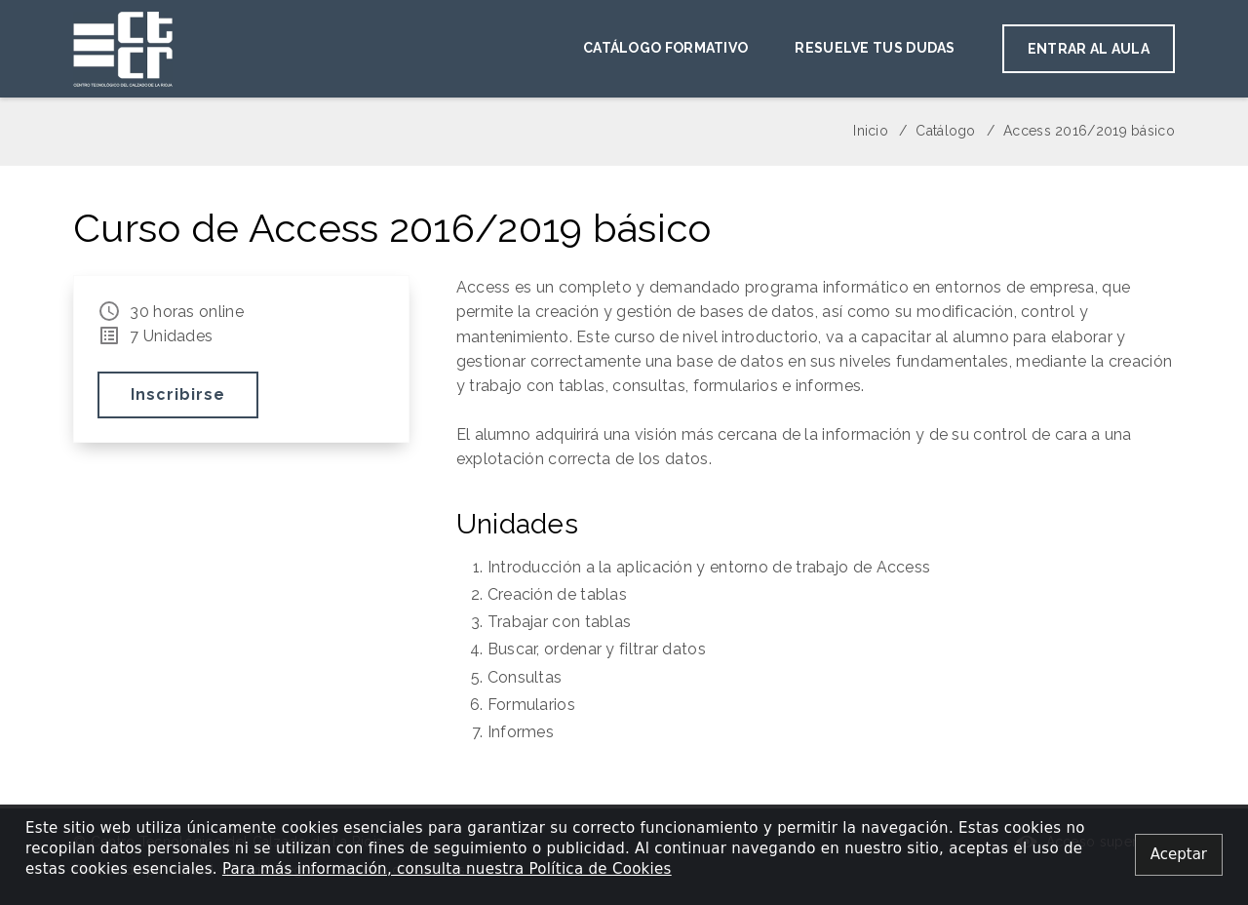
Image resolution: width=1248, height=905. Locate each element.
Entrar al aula (1089, 49)
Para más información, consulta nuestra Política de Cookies (447, 869)
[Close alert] (1179, 855)
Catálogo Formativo (665, 48)
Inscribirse (178, 395)
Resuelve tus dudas (875, 48)
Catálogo (945, 130)
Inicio (870, 130)
